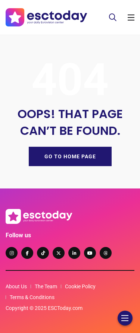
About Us (16, 286)
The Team (46, 286)
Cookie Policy (80, 286)
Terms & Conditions (32, 297)
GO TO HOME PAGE (70, 156)
